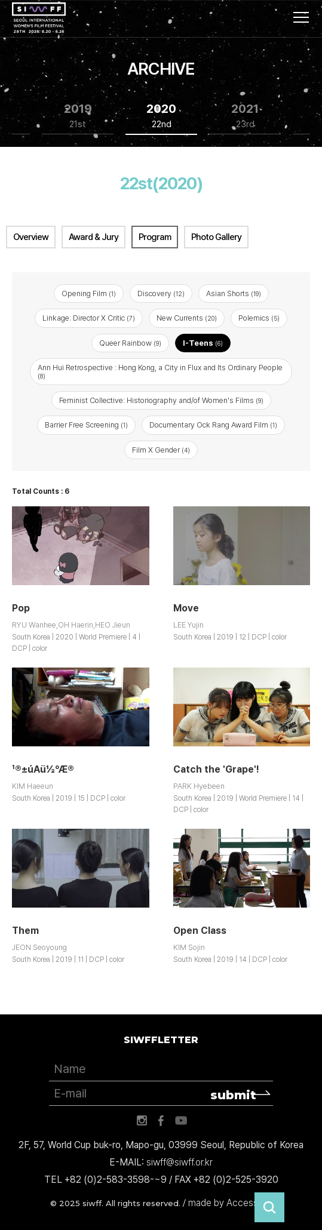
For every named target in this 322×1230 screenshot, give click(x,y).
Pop (21, 608)
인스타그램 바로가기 (142, 1121)
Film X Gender (161, 449)
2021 (245, 116)
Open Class (199, 930)
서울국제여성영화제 (39, 18)
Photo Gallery (216, 237)
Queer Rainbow (130, 343)
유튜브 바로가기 (181, 1121)
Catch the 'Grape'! (216, 769)
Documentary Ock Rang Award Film (213, 424)
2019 (78, 116)
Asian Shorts (233, 293)
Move (186, 608)
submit (233, 1095)
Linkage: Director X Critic (88, 317)
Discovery (161, 293)
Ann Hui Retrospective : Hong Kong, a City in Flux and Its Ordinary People (160, 371)
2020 (161, 116)
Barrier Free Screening (86, 424)
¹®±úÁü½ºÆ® (43, 769)
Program (155, 237)
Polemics (259, 317)
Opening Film (89, 293)
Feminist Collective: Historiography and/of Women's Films (161, 400)
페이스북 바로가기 (161, 1121)
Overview (30, 237)
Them (25, 930)
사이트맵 (301, 17)
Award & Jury (93, 237)
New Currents (187, 317)
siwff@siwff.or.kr (179, 1162)
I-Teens (203, 343)
